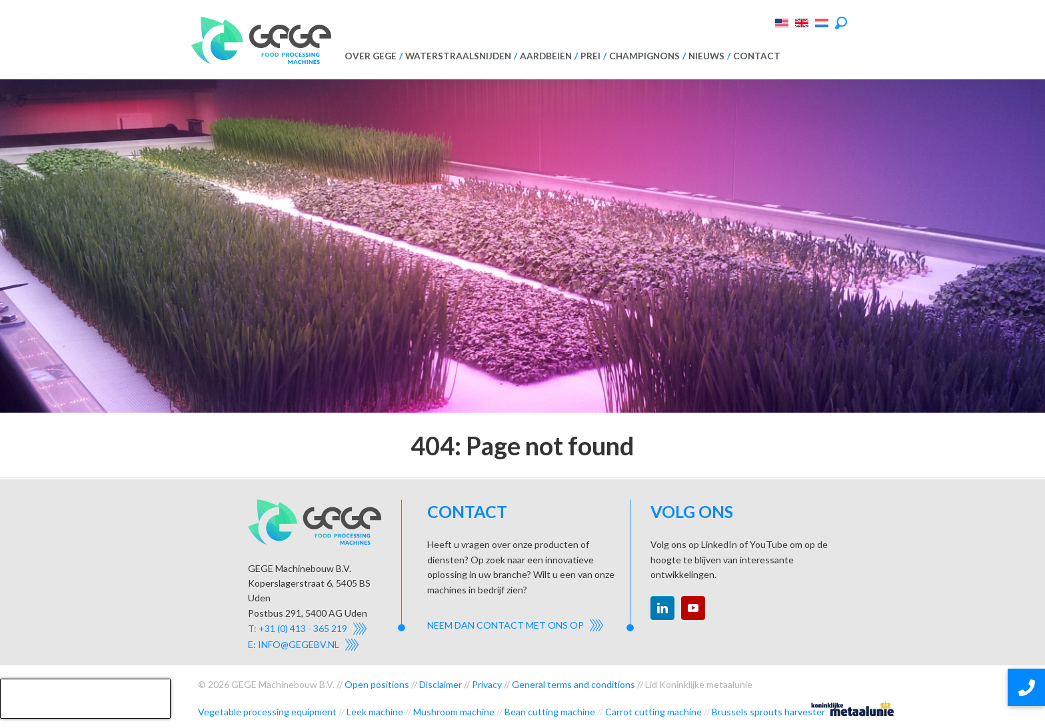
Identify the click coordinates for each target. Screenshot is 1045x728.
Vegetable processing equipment (267, 711)
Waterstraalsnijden (458, 56)
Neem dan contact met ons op (505, 625)
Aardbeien (546, 56)
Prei (590, 56)
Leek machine (375, 711)
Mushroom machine (454, 711)
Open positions (377, 684)
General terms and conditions (573, 684)
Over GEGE (371, 56)
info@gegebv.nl (298, 644)
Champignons (644, 56)
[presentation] (85, 699)
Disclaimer (440, 684)
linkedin (662, 608)
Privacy (487, 684)
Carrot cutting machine (653, 711)
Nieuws (706, 56)
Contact (756, 56)
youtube (693, 608)
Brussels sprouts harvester (768, 711)
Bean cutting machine (550, 711)
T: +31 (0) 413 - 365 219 (297, 628)
